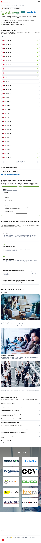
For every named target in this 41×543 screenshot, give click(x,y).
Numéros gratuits (18, 5)
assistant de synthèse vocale (21, 213)
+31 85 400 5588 (31, 537)
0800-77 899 (13, 537)
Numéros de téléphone (6, 5)
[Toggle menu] (39, 2)
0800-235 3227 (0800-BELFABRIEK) (22, 537)
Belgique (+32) (13, 5)
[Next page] (38, 162)
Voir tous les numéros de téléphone (10, 174)
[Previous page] (2, 162)
